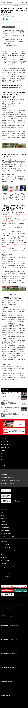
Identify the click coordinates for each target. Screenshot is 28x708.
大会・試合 (3, 16)
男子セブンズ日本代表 (5, 441)
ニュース (7, 5)
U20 (1, 456)
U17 (1, 462)
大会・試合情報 (4, 474)
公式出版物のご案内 (5, 527)
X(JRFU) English (4, 557)
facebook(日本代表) (5, 547)
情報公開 (2, 515)
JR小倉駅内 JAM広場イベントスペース (15, 161)
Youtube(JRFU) (4, 563)
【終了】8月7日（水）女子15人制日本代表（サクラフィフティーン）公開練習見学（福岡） (13, 32)
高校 (2, 459)
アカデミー (3, 465)
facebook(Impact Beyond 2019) (7, 550)
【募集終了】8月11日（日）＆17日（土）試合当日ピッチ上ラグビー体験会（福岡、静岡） (13, 41)
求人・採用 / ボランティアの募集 (7, 536)
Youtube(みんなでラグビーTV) (7, 567)
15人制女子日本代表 (10, 16)
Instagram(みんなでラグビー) (7, 576)
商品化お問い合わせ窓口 (6, 533)
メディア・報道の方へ (5, 530)
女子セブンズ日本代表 (5, 444)
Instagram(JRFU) (4, 570)
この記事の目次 (8, 26)
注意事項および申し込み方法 (12, 45)
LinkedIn (2, 579)
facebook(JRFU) (4, 544)
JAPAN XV (3, 450)
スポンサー (3, 521)
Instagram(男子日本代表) (6, 573)
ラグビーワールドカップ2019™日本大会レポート (11, 480)
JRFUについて (4, 512)
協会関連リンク (4, 518)
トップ (2, 5)
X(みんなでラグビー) (5, 560)
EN (23, 1)
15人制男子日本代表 (5, 438)
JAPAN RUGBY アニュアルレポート (8, 483)
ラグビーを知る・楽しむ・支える (7, 477)
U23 (1, 453)
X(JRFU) (2, 554)
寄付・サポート (4, 524)
